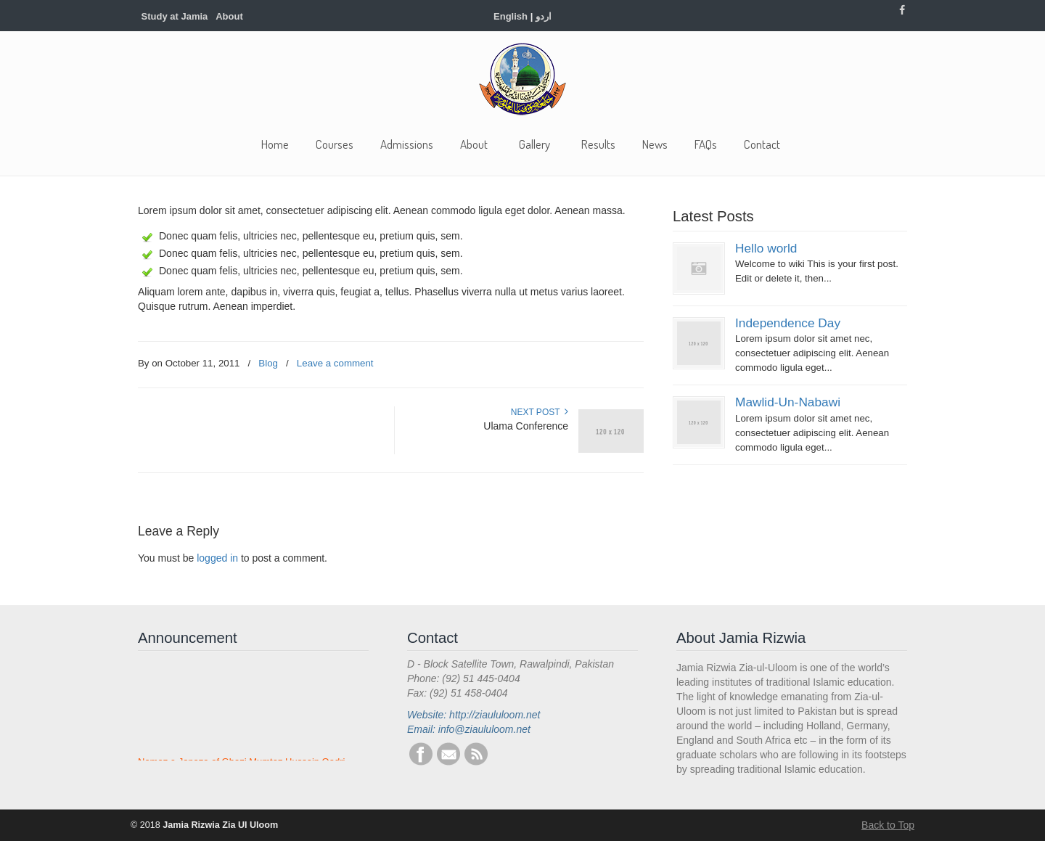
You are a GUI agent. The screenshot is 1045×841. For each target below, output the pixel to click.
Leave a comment (335, 363)
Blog (268, 363)
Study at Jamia (175, 16)
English (510, 16)
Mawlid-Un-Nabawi (787, 402)
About (229, 16)
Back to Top (887, 825)
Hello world (766, 248)
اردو (544, 16)
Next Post (539, 412)
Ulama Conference (525, 426)
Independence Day (787, 323)
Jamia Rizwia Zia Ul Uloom (522, 79)
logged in (217, 558)
